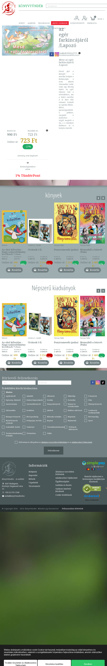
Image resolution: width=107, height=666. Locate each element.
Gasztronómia (11, 404)
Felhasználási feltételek (72, 509)
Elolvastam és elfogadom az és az (55, 442)
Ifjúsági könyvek (95, 404)
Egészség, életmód (13, 400)
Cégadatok (33, 482)
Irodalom (30, 410)
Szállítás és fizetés (28, 28)
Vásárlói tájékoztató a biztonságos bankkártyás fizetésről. (94, 479)
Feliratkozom (53, 450)
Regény (50, 420)
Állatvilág (71, 396)
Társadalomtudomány (56, 427)
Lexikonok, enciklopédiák (94, 411)
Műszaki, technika (54, 416)
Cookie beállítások (63, 495)
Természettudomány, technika (14, 434)
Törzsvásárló (59, 28)
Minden (9, 392)
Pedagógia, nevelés (34, 420)
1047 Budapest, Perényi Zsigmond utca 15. (12, 486)
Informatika (10, 410)
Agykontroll (10, 396)
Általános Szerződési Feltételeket (54, 442)
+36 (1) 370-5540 (10, 492)
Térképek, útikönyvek (73, 428)
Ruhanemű (72, 420)
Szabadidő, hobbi (13, 427)
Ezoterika (71, 400)
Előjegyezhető (77, 23)
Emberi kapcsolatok (34, 400)
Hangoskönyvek (53, 404)
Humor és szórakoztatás (73, 405)
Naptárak (71, 416)
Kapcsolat (45, 28)
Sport (90, 420)
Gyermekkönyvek (33, 404)
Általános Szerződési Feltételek (64, 472)
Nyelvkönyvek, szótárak (12, 421)
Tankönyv (30, 427)
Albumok (51, 396)
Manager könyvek (13, 416)
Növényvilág (93, 416)
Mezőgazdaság (32, 416)
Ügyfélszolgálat (62, 481)
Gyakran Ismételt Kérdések (63, 490)
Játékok (50, 410)
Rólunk (32, 479)
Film (90, 400)
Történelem (31, 433)
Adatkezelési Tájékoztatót (82, 442)
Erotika (50, 400)
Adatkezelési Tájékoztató (66, 478)
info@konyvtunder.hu (13, 496)
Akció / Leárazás (59, 23)
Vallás (49, 433)
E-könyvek (92, 396)
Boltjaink (33, 471)
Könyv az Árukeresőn (92, 500)
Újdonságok (44, 23)
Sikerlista (92, 23)
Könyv (22, 23)
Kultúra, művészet (75, 410)
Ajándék (31, 23)
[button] (98, 17)
